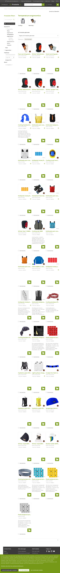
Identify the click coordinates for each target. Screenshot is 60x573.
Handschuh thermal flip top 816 (41, 195)
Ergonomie (34, 8)
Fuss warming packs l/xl (25, 54)
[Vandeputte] (4, 4)
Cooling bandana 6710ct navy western (29, 337)
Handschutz (35, 552)
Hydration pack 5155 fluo (39, 408)
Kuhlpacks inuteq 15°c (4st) (40, 160)
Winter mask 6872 (23, 443)
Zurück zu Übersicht (54, 11)
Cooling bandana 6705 (25, 479)
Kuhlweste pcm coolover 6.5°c (27, 266)
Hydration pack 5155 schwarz (27, 408)
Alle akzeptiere (25, 570)
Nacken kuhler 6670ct (52, 443)
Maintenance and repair (24, 552)
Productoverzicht (13, 8)
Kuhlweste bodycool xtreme (40, 302)
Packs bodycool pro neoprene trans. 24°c (30, 514)
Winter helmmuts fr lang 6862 (27, 89)
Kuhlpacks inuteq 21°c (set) (26, 195)
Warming (11, 39)
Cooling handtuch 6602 (25, 125)
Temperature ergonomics (24, 8)
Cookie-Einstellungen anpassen (9, 570)
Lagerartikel (8, 50)
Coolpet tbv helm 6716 (52, 372)
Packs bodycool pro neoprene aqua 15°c (44, 479)
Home (5, 8)
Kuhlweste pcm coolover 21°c (41, 125)
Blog (53, 1)
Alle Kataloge (28, 39)
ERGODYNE (9, 64)
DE (57, 1)
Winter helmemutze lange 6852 (42, 54)
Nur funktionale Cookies (37, 570)
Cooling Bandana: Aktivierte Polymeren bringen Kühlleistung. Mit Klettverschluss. (24, 486)
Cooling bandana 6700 (53, 302)
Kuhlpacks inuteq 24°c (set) (26, 302)
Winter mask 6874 (37, 443)
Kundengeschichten (38, 1)
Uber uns (47, 1)
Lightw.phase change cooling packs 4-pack (45, 372)
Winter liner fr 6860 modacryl (27, 231)
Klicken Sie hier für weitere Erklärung (12, 566)
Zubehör (9, 45)
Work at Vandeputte (26, 1)
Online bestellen (22, 550)
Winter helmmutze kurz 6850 (41, 89)
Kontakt (6, 552)
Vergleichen (23, 73)
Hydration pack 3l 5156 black (27, 372)
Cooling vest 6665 (37, 231)
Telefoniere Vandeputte (11, 1)
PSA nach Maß (35, 550)
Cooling (10, 38)
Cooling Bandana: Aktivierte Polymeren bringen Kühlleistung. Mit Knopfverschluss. (52, 309)
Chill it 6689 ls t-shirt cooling (40, 266)
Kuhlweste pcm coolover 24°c (27, 160)
